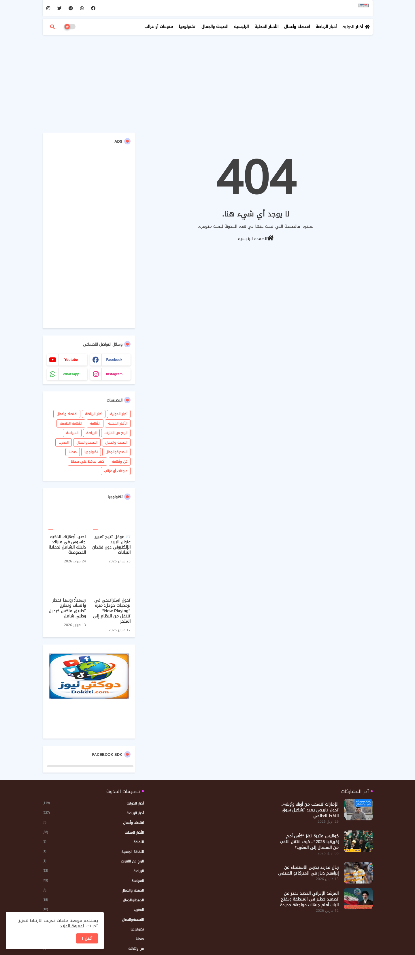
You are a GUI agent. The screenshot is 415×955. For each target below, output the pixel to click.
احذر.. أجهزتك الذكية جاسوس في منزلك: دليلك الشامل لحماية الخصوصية (67, 544)
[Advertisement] (208, 80)
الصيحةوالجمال (86, 442)
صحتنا (73, 452)
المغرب (64, 442)
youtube (71, 360)
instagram (114, 374)
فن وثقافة (119, 461)
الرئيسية (241, 27)
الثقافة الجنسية (71, 423)
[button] (52, 27)
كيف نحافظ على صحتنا (87, 461)
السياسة (72, 433)
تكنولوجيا (187, 27)
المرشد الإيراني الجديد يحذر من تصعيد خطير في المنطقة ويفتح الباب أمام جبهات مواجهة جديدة (309, 899)
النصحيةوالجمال (116, 452)
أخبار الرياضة (326, 27)
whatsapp (71, 374)
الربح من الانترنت (115, 433)
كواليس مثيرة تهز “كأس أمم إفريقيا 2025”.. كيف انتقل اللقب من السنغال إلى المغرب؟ (309, 842)
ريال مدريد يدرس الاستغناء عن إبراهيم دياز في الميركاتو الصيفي (308, 870)
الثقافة (95, 423)
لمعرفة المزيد (72, 926)
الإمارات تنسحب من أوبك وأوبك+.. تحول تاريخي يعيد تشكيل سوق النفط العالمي (310, 810)
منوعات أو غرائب (158, 27)
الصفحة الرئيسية (256, 238)
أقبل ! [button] (87, 938)
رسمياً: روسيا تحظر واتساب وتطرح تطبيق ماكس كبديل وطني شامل (67, 608)
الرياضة (91, 433)
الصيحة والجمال (214, 27)
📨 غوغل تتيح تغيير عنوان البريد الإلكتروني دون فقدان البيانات (111, 544)
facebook (114, 360)
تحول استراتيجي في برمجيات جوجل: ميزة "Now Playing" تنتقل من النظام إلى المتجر (112, 611)
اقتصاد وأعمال (297, 27)
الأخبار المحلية (266, 27)
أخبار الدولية (352, 27)
